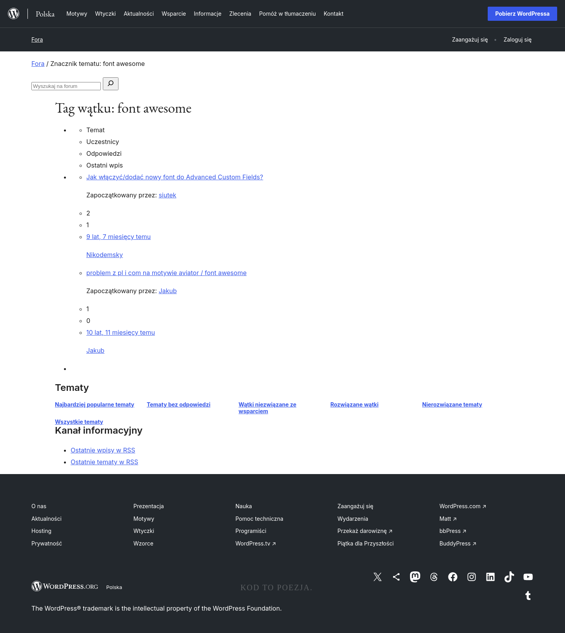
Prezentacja (148, 506)
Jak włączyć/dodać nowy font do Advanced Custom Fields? (174, 177)
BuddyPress (457, 543)
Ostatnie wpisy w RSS (103, 450)
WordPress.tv (255, 543)
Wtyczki (143, 530)
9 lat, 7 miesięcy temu (118, 237)
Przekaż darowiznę (365, 530)
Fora (37, 39)
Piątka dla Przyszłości (365, 543)
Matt (448, 518)
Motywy (143, 518)
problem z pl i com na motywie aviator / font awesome (166, 273)
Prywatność (46, 543)
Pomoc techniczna (259, 518)
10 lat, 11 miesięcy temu (120, 332)
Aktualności (46, 518)
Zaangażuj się (355, 506)
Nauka (243, 506)
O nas (38, 506)
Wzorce (143, 543)
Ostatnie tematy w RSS (104, 462)
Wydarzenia (352, 518)
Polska (114, 587)
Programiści (250, 530)
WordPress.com (463, 506)
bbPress (453, 530)
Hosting (41, 530)
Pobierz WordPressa (522, 13)
